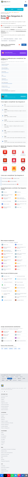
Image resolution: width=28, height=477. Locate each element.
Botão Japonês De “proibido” (6, 207)
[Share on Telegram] (16, 475)
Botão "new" (18, 207)
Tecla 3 (4, 297)
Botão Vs (17, 195)
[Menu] (25, 2)
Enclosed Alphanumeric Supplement (8, 90)
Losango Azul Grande (7, 300)
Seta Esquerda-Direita (20, 276)
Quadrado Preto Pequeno (7, 291)
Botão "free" (18, 257)
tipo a (20, 38)
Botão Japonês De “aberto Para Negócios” (20, 198)
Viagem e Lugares (4, 421)
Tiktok (2, 444)
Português (10, 378)
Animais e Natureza (4, 424)
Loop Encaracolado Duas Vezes (20, 297)
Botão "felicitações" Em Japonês (20, 248)
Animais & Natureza (4, 406)
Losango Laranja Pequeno (6, 294)
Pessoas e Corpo (4, 414)
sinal (19, 348)
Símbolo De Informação (6, 201)
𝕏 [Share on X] (5, 475)
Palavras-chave (4, 450)
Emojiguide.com (3, 12)
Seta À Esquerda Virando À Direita (20, 294)
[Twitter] (4, 391)
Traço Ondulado (19, 282)
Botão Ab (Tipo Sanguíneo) (18, 260)
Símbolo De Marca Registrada (6, 288)
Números (4, 192)
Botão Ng (17, 192)
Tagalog (19, 380)
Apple (2, 432)
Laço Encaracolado (19, 285)
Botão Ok (17, 335)
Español (7, 376)
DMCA (2, 472)
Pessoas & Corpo (4, 396)
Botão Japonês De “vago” (6, 269)
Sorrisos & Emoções (5, 404)
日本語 (24, 378)
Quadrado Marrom (19, 300)
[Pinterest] (7, 391)
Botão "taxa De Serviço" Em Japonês (7, 195)
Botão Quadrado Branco (20, 341)
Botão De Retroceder (20, 288)
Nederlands (4, 378)
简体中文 (19, 378)
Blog (2, 457)
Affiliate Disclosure (4, 470)
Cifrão (4, 285)
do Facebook (3, 436)
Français (16, 376)
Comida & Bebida (4, 407)
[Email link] (26, 475)
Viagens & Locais (4, 402)
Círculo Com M (5, 204)
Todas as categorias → (5, 427)
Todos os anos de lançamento (7, 452)
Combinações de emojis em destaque (8, 449)
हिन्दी (10, 380)
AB (2, 348)
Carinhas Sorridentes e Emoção (7, 422)
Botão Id (4, 263)
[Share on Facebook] (1, 475)
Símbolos (10, 12)
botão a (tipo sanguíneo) (8, 38)
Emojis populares (4, 456)
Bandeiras (3, 397)
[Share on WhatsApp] (12, 475)
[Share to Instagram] (19, 475)
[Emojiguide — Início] (2, 385)
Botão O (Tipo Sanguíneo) (5, 335)
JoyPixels (3, 442)
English (3, 376)
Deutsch (12, 376)
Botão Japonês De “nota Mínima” (20, 204)
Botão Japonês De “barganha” (6, 198)
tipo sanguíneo (4, 40)
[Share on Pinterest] (8, 475)
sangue (16, 38)
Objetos (2, 399)
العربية (7, 380)
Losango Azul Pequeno (7, 282)
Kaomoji (2, 459)
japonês (6, 348)
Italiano (21, 376)
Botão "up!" (18, 250)
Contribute (3, 465)
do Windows (3, 437)
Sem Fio (17, 291)
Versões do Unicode (5, 454)
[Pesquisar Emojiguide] (12, 5)
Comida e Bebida (4, 426)
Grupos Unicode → (4, 409)
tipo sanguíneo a (12, 40)
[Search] (25, 5)
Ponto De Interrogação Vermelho (7, 279)
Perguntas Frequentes (5, 461)
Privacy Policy (3, 469)
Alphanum (15, 12)
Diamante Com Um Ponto (20, 279)
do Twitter (3, 439)
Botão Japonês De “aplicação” (6, 257)
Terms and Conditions (5, 467)
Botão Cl (17, 269)
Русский (14, 378)
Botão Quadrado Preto (7, 341)
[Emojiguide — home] (5, 2)
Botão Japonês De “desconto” (6, 266)
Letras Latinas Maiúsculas (20, 201)
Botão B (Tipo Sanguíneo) (18, 332)
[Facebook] (2, 391)
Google (2, 434)
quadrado (11, 348)
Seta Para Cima (5, 276)
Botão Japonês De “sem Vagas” (7, 254)
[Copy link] (23, 475)
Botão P (4, 338)
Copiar (24, 44)
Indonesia (15, 380)
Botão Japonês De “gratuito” (6, 260)
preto (15, 348)
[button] (14, 64)
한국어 (3, 380)
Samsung (3, 441)
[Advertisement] (14, 224)
